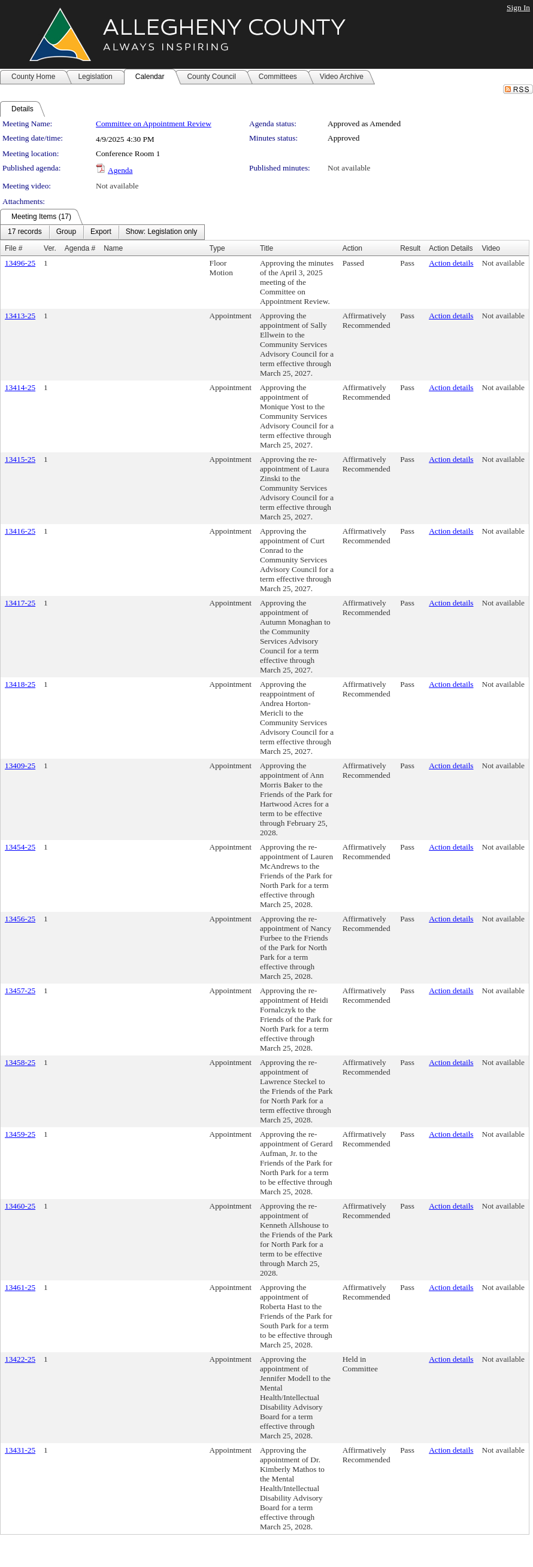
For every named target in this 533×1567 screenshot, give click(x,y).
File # (13, 248)
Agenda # (80, 248)
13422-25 (20, 1359)
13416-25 (20, 531)
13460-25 (20, 1205)
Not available (349, 167)
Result (410, 248)
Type (217, 248)
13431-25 (20, 1450)
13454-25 (20, 846)
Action (352, 248)
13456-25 (20, 918)
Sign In (518, 7)
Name (113, 248)
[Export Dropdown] (101, 232)
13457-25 (20, 990)
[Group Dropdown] (66, 232)
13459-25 (20, 1134)
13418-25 (20, 684)
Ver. (50, 248)
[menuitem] (25, 232)
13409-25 (20, 765)
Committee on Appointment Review (153, 123)
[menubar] (102, 232)
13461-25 (20, 1287)
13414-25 (20, 387)
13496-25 (20, 262)
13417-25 (20, 602)
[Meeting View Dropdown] (161, 232)
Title (266, 248)
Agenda (120, 170)
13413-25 (20, 315)
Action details (451, 262)
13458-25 (20, 1062)
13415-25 (20, 459)
